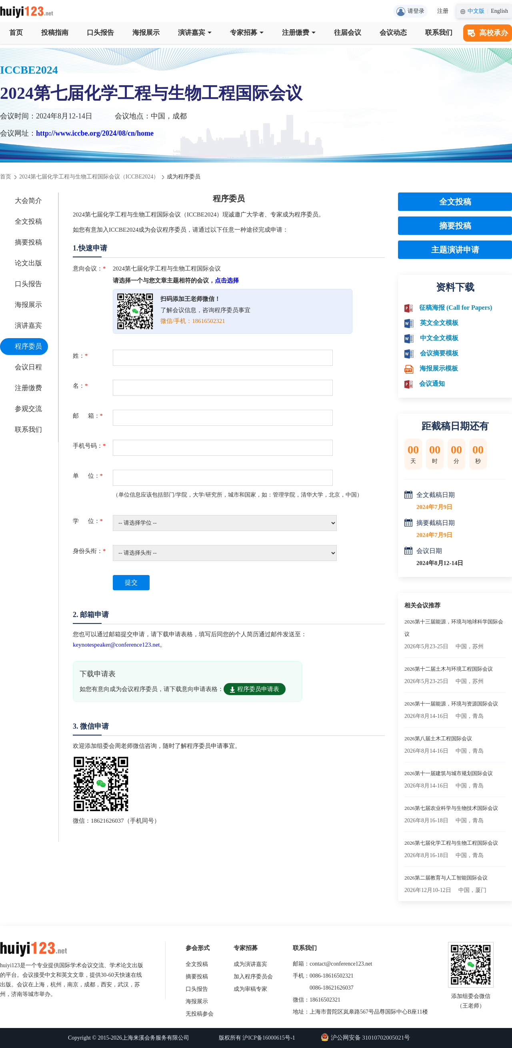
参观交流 (28, 409)
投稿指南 (54, 32)
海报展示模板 (439, 368)
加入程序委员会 (253, 977)
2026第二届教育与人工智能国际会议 (446, 878)
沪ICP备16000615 (263, 1038)
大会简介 (28, 200)
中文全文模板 (439, 338)
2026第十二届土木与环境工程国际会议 (448, 669)
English (499, 11)
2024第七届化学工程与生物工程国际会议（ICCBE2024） (89, 177)
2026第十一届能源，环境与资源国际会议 (451, 704)
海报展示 (146, 32)
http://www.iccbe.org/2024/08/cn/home (95, 133)
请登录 (410, 11)
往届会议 (347, 32)
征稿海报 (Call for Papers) (455, 307)
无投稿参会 (200, 1014)
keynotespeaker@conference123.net (116, 644)
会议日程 (28, 367)
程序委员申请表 (254, 689)
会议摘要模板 (439, 353)
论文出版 (28, 263)
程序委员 (28, 346)
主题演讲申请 (455, 249)
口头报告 (100, 32)
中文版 (476, 11)
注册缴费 (299, 32)
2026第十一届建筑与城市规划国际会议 (448, 773)
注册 (442, 11)
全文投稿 (28, 221)
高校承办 (487, 33)
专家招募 (247, 32)
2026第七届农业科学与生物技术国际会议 (451, 808)
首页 (16, 32)
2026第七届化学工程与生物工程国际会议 (451, 843)
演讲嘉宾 (195, 32)
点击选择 (227, 280)
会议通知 (432, 383)
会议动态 (393, 32)
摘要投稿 (28, 242)
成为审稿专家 (250, 989)
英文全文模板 (439, 322)
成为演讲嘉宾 (250, 964)
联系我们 (438, 32)
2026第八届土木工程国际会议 (438, 738)
